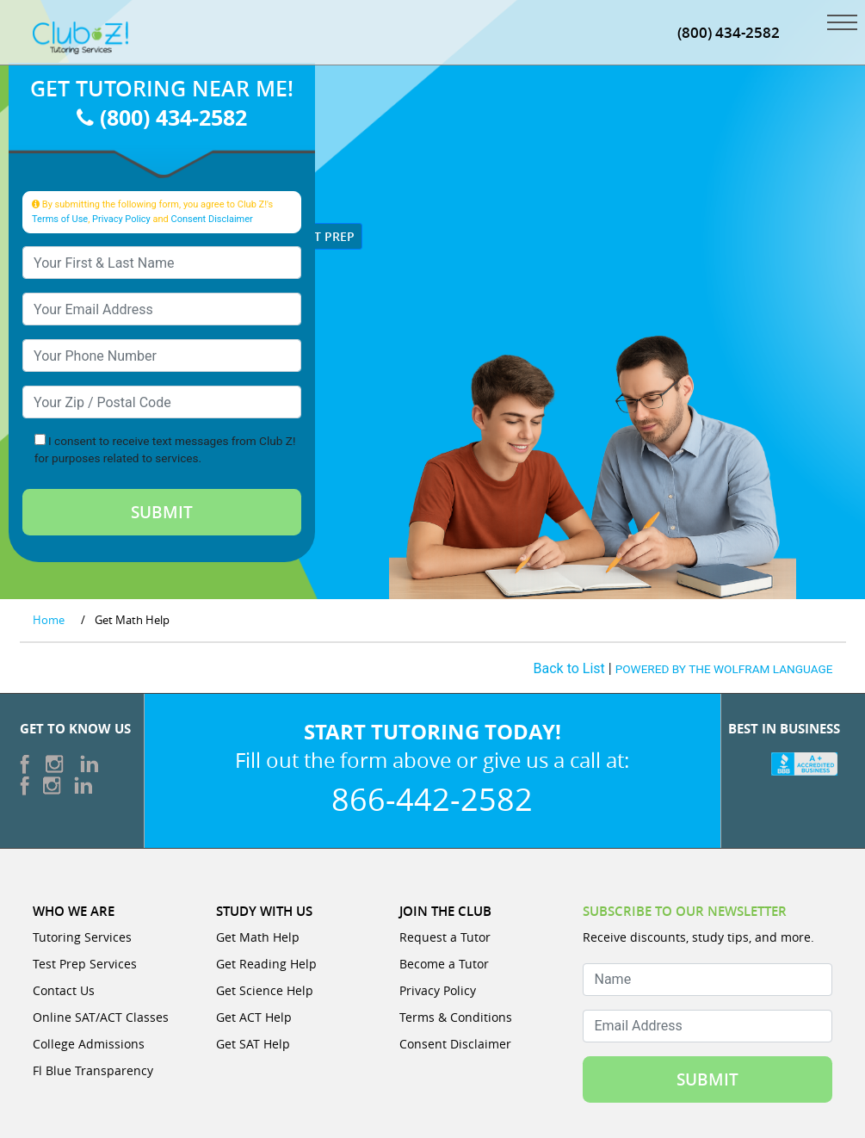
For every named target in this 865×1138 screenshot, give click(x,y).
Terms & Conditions (455, 1017)
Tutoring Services (82, 937)
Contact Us (64, 990)
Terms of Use (60, 218)
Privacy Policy (121, 218)
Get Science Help (264, 990)
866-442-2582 (432, 798)
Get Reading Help (266, 964)
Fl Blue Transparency (93, 1070)
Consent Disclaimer (212, 218)
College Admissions (89, 1044)
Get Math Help (258, 937)
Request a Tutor (445, 937)
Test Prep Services (85, 964)
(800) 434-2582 (162, 117)
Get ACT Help (254, 1017)
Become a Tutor (444, 964)
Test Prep (317, 236)
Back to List (569, 668)
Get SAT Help (253, 1044)
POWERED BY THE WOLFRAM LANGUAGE (724, 669)
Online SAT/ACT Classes (101, 1017)
